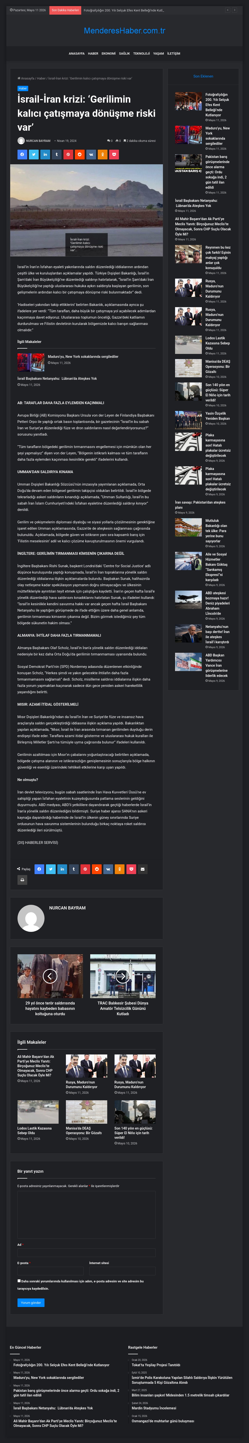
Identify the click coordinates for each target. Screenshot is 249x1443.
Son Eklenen (203, 76)
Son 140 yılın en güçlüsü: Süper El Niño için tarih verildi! (134, 1133)
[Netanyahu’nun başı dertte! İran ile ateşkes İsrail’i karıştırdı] (188, 633)
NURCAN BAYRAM (38, 141)
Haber (93, 53)
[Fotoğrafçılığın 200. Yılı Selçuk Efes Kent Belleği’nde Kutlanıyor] (188, 101)
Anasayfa (77, 53)
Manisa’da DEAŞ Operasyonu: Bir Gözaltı (217, 367)
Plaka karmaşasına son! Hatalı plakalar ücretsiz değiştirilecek (218, 445)
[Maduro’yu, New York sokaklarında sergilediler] (31, 362)
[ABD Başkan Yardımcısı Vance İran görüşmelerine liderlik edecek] (188, 662)
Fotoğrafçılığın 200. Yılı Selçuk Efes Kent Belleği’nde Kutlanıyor (217, 105)
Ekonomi (109, 53)
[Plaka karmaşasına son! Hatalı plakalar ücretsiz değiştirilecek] (188, 442)
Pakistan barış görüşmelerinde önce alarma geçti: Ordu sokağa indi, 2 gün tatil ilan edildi (217, 172)
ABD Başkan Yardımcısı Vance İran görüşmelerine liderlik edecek (216, 665)
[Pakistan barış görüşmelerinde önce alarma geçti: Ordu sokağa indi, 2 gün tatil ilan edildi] (188, 163)
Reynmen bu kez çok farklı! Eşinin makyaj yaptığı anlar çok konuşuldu (218, 257)
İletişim (173, 53)
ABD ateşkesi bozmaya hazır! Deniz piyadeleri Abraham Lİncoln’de (217, 603)
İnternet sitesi (99, 1263)
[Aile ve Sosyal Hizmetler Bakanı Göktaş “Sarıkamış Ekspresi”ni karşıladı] (188, 561)
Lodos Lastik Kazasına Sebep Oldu (217, 343)
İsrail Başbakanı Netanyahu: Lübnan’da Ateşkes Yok (57, 378)
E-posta (24, 1263)
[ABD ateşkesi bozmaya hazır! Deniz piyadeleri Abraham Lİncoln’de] (188, 600)
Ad (21, 1245)
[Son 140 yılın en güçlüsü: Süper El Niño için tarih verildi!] (135, 1112)
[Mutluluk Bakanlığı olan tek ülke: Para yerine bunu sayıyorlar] (188, 527)
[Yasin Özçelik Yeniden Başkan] (188, 420)
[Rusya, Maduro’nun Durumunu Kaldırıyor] (86, 1066)
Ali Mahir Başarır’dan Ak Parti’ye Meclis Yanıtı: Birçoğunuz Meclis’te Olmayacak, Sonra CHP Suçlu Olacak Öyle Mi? (36, 1066)
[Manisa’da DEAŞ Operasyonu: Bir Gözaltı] (86, 1112)
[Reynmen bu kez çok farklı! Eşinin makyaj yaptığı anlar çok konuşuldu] (188, 254)
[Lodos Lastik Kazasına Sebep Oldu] (38, 1112)
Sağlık (124, 53)
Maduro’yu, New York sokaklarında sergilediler (83, 357)
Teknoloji (141, 53)
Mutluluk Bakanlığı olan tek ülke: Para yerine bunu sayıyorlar (216, 531)
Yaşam (158, 53)
